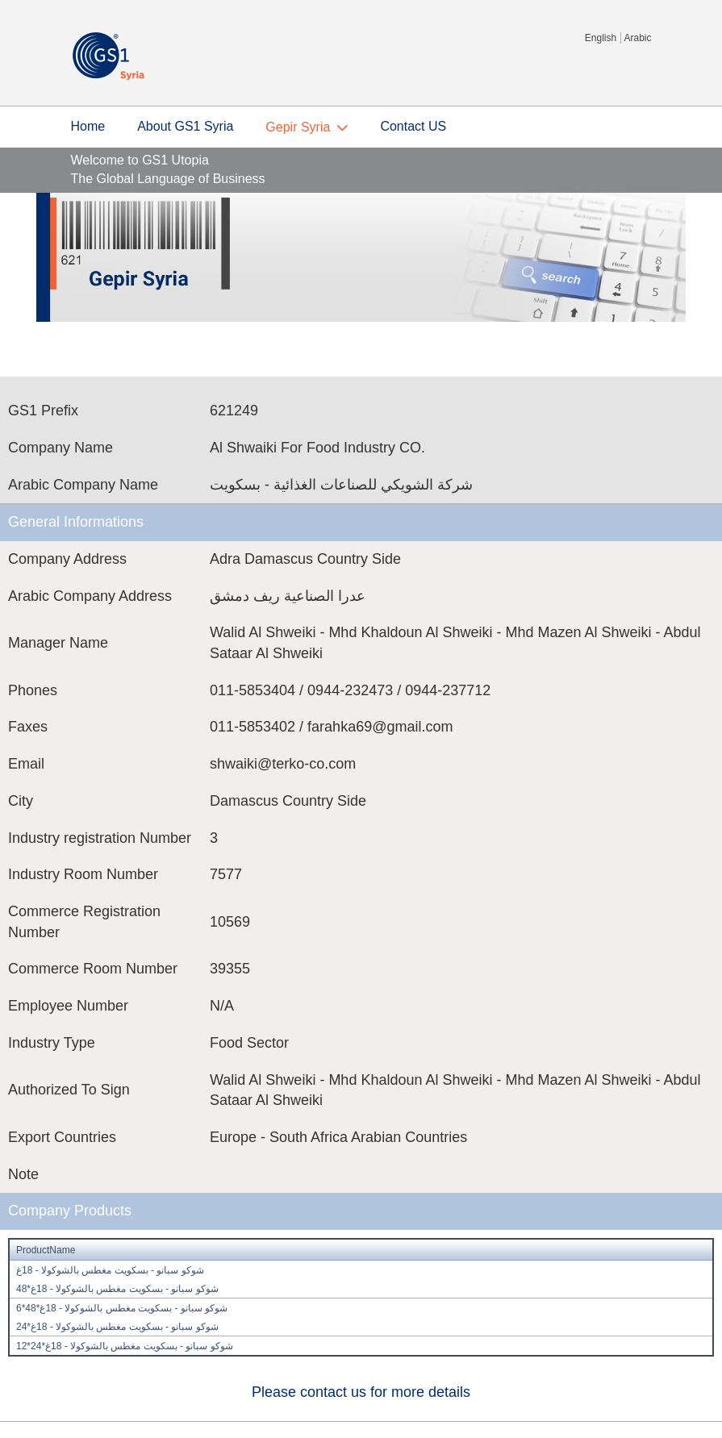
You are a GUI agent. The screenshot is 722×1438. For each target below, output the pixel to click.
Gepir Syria (297, 127)
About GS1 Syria (185, 126)
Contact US (413, 126)
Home (88, 126)
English (600, 38)
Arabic (637, 38)
